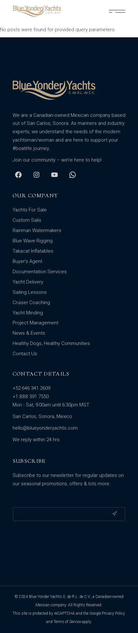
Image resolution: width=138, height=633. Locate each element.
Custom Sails (27, 220)
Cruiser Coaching (31, 302)
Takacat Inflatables (33, 251)
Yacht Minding (28, 313)
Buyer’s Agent (27, 261)
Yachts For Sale (30, 210)
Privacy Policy (113, 613)
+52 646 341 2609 (31, 388)
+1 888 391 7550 (31, 396)
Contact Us (25, 354)
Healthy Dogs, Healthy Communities (51, 343)
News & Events (29, 333)
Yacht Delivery (28, 282)
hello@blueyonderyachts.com (45, 428)
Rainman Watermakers (37, 230)
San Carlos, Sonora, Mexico (42, 416)
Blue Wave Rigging (33, 241)
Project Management (35, 323)
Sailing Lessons (30, 292)
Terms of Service (67, 621)
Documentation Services (40, 272)
